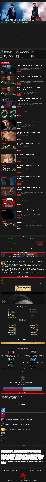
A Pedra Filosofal (10, 450)
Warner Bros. (3, 463)
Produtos (7, 459)
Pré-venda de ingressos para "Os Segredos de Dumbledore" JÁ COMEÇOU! (17, 429)
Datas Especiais (4, 110)
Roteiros (39, 459)
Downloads (8, 454)
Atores (39, 450)
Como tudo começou (11, 238)
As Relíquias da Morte (34, 450)
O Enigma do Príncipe (11, 457)
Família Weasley (38, 272)
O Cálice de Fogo (3, 457)
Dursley (29, 272)
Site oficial (7, 461)
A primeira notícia (12, 239)
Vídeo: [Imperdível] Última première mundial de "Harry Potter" (11, 396)
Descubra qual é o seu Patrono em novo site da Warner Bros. (15, 409)
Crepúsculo (8, 452)
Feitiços (18, 22)
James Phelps (32, 456)
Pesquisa (21, 470)
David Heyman (3, 454)
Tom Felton (19, 461)
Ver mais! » (23, 59)
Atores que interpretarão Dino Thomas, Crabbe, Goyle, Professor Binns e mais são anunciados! (23, 56)
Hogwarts (31, 264)
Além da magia (33, 238)
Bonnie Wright (3, 452)
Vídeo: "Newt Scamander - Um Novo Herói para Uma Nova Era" (32, 368)
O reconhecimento (12, 246)
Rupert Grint (3, 461)
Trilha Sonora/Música (25, 461)
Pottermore (3, 459)
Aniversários (28, 450)
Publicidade (32, 459)
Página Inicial (6, 470)
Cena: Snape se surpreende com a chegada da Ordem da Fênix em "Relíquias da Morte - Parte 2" (33, 355)
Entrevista (28, 454)
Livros (8, 22)
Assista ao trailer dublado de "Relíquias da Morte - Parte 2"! (11, 395)
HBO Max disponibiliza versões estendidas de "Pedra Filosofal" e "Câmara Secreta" (18, 419)
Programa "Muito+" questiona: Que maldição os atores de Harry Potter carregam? (11, 355)
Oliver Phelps (26, 457)
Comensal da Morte (8, 265)
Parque (36, 457)
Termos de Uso (39, 470)
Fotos (3, 99)
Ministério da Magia (28, 261)
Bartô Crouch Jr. (40, 264)
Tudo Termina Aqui (32, 461)
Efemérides (3, 121)
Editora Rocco (18, 454)
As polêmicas (34, 243)
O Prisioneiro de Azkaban (19, 457)
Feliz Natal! (20, 199)
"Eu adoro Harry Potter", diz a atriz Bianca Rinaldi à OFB (10, 399)
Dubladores (13, 454)
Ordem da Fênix (31, 457)
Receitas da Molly (25, 22)
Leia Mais (18, 71)
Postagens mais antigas (39, 232)
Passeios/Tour (40, 457)
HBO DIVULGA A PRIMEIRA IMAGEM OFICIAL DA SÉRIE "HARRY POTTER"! (6, 56)
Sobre (26, 470)
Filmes (13, 22)
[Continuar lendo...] (23, 274)
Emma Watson (24, 454)
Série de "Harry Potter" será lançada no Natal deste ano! (22, 52)
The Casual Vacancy (13, 461)
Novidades (3, 88)
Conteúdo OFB (15, 1)
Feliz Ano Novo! (21, 110)
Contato (6, 1)
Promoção (23, 459)
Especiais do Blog (4, 456)
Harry (22, 272)
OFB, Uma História (23, 250)
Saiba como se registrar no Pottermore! (11, 414)
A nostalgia (34, 245)
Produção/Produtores (13, 459)
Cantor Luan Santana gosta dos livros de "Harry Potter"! (10, 398)
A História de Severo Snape (11, 362)
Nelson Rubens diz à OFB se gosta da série (8, 397)
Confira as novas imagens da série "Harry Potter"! (7, 52)
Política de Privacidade (32, 470)
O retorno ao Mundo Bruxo (33, 239)
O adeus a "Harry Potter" (12, 248)
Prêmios (27, 459)
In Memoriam (34, 246)
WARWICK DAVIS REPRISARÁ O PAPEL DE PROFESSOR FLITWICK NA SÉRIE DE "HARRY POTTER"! (38, 56)
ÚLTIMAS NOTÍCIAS (5, 62)
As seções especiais (12, 243)
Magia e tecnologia (34, 241)
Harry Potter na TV (21, 456)
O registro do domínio (11, 245)
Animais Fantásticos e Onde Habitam (19, 450)
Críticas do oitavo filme (14, 452)
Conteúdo (17, 470)
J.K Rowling (27, 456)
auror (17, 261)
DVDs (28, 452)
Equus (32, 454)
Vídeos (3, 22)
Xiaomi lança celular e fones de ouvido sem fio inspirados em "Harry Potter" (17, 424)
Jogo (35, 456)
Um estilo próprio (12, 241)
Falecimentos (10, 456)
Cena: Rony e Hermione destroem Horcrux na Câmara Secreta (33, 362)
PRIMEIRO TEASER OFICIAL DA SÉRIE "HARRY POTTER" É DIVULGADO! (38, 52)
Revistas (36, 459)
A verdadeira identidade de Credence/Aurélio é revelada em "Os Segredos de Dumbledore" (20, 438)
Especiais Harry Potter (37, 454)
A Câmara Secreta (4, 450)
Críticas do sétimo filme (22, 452)
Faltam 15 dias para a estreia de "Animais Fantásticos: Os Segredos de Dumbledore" (19, 434)
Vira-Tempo (37, 461)
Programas (19, 459)
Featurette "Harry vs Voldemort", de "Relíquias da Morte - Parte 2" (11, 368)
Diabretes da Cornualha (21, 256)
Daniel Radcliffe (32, 452)
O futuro (33, 248)
